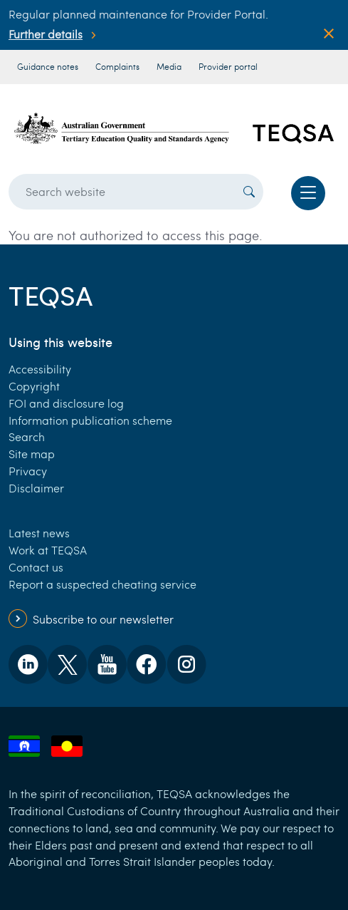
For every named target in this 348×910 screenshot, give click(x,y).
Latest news (39, 532)
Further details (46, 33)
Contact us (36, 566)
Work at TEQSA (48, 549)
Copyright (34, 385)
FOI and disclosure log (66, 402)
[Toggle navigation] (308, 193)
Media (169, 66)
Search (27, 436)
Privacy (28, 470)
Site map (32, 453)
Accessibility (40, 368)
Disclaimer (36, 487)
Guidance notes (47, 66)
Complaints (117, 66)
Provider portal (228, 66)
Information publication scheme (90, 420)
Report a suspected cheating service (102, 583)
